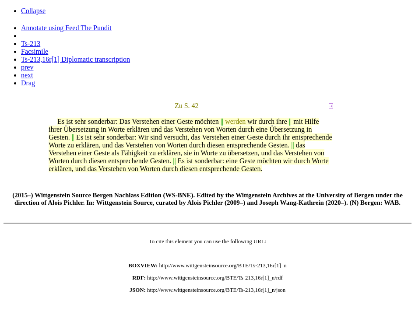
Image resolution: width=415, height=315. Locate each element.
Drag (28, 83)
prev (27, 67)
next (27, 75)
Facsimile (34, 51)
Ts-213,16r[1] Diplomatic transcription (75, 59)
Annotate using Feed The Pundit (66, 28)
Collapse (33, 10)
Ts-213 (30, 43)
